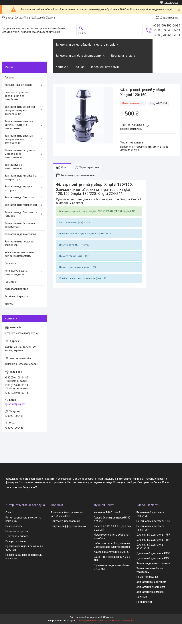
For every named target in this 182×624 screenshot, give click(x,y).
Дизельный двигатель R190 (153, 553)
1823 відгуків (171, 2)
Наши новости (13, 526)
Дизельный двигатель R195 (153, 558)
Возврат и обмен (15, 541)
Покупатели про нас (17, 531)
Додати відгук (169, 17)
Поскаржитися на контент (91, 620)
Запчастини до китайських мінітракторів (21, 177)
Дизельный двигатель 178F (153, 534)
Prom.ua (108, 617)
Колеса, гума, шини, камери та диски (16, 272)
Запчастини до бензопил (19, 197)
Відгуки (9, 303)
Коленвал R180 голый (107, 512)
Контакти (62, 67)
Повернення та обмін (104, 67)
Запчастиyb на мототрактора (13, 166)
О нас (8, 512)
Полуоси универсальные (65, 521)
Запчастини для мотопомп (21, 234)
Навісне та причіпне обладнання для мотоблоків (16, 96)
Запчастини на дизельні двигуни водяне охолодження (19, 139)
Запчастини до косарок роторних (19, 188)
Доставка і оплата (123, 55)
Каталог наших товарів (18, 84)
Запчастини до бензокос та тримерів (21, 214)
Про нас (79, 67)
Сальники (10, 263)
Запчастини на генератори (21, 204)
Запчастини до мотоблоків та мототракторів (86, 44)
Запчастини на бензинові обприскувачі (20, 225)
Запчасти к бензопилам (150, 586)
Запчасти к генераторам (151, 581)
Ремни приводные (147, 576)
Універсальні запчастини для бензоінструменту (20, 254)
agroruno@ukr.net (15, 404)
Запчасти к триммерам (150, 591)
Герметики (11, 281)
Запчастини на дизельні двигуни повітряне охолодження (19, 125)
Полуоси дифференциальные (69, 526)
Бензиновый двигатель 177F (153, 521)
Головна (9, 77)
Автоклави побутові (17, 288)
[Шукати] (81, 28)
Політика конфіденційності (120, 620)
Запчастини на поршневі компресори (19, 243)
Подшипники (144, 601)
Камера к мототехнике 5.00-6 (111, 551)
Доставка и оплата (16, 536)
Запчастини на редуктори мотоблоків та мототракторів (20, 154)
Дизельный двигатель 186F (153, 539)
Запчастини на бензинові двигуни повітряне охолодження (20, 110)
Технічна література (17, 296)
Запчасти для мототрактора (153, 563)
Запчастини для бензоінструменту (79, 55)
